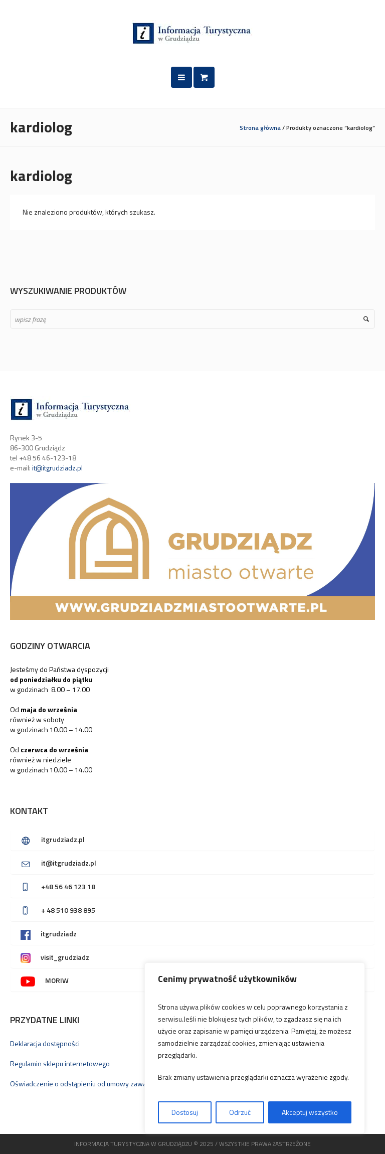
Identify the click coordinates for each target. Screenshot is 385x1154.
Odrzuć (240, 1112)
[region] (254, 1048)
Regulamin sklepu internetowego (60, 1063)
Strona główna (260, 127)
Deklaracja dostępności (45, 1043)
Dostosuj (184, 1112)
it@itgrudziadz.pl (57, 467)
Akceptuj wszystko (310, 1112)
